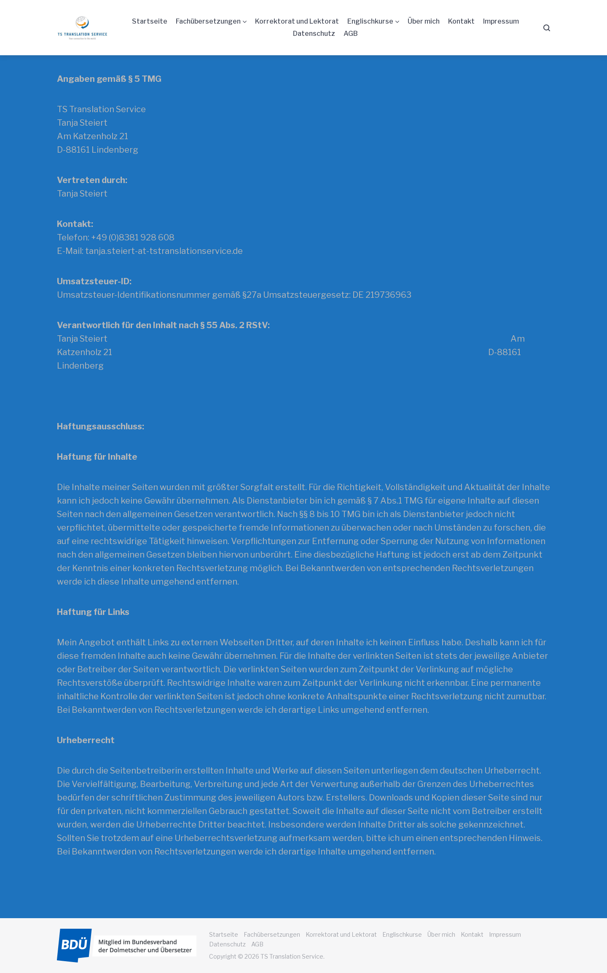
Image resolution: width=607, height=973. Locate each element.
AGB (351, 34)
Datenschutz (314, 34)
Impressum (501, 21)
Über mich (424, 21)
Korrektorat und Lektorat (297, 21)
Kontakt (461, 21)
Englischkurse (370, 21)
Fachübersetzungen (208, 21)
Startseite (149, 21)
